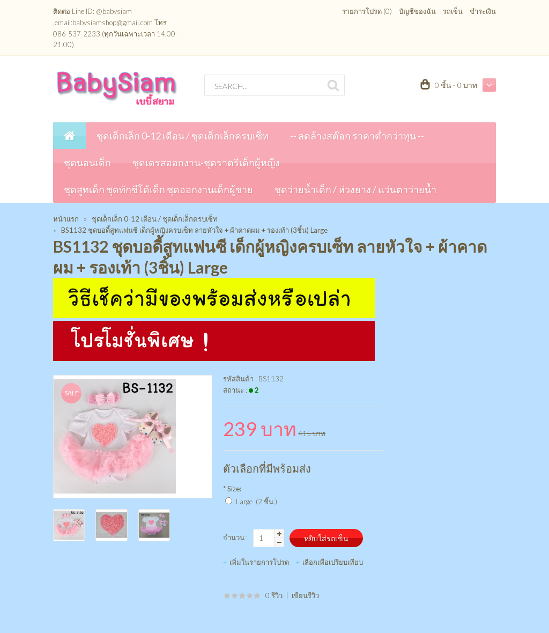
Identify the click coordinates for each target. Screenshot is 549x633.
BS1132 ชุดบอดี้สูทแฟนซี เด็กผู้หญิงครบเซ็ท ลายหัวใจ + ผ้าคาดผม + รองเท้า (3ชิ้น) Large (194, 230)
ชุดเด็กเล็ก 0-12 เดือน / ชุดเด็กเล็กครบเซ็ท (155, 219)
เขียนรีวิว (305, 595)
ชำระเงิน (483, 11)
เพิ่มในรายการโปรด (259, 562)
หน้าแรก (66, 219)
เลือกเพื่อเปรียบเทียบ (332, 562)
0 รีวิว (274, 595)
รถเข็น (453, 11)
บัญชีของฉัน (417, 11)
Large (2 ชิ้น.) (256, 501)
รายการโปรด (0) (367, 11)
